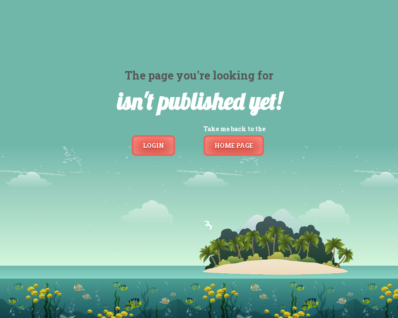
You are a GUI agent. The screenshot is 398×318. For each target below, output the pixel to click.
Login (153, 145)
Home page (233, 145)
